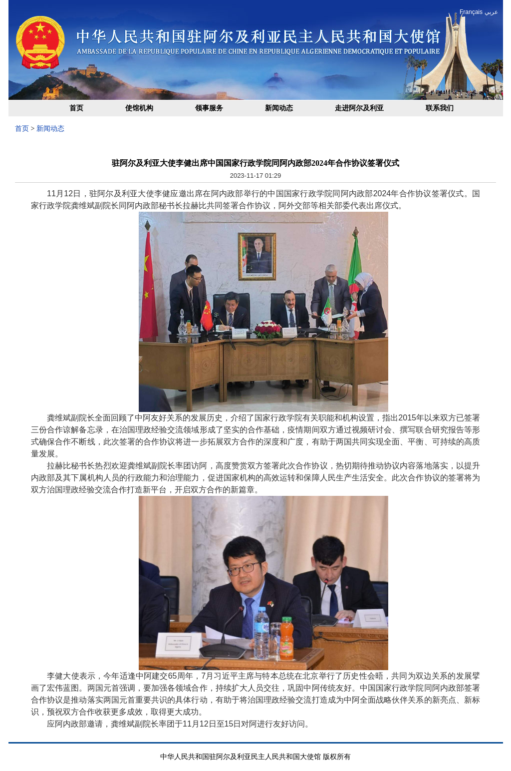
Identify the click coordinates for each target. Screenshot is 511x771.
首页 (76, 108)
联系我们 (440, 108)
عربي (491, 11)
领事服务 (209, 108)
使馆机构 (139, 108)
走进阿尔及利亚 (359, 108)
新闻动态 (279, 108)
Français (471, 11)
